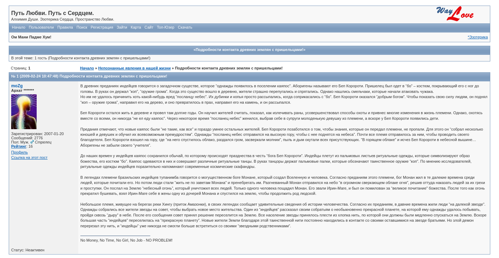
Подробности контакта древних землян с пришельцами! (113, 76)
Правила (65, 27)
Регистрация (102, 27)
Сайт (149, 27)
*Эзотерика (478, 37)
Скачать (185, 27)
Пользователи (41, 27)
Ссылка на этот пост (29, 157)
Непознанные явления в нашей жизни (134, 68)
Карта (136, 27)
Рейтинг (18, 146)
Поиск (82, 27)
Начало (18, 27)
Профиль (19, 152)
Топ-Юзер (165, 27)
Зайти (122, 27)
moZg (17, 85)
